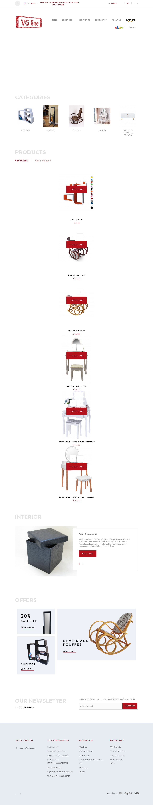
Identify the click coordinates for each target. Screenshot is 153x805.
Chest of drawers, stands (128, 132)
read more (87, 554)
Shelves (25, 130)
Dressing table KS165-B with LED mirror (77, 442)
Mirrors (51, 130)
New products (86, 751)
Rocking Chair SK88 (76, 275)
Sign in (19, 3)
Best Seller (43, 160)
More (132, 28)
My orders (115, 747)
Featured (21, 160)
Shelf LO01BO (76, 220)
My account (116, 740)
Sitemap (82, 772)
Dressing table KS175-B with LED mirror (77, 497)
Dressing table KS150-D (76, 386)
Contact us (84, 755)
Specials (83, 747)
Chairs (76, 130)
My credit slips (117, 751)
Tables (102, 130)
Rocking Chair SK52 (76, 331)
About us (83, 767)
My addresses (117, 755)
